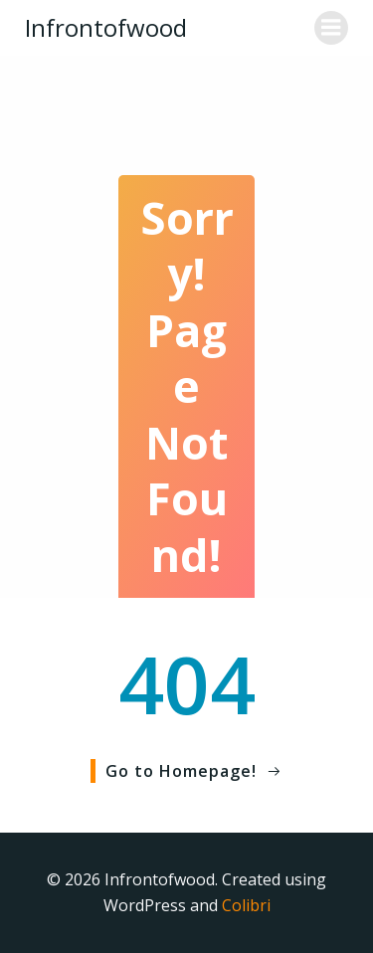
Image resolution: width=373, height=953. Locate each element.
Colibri (246, 905)
